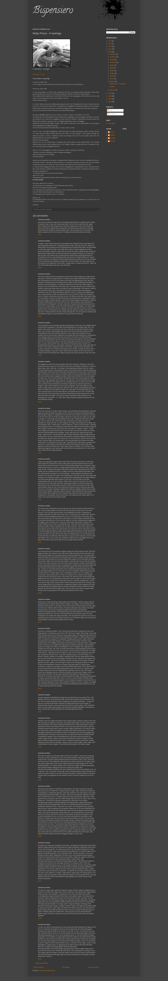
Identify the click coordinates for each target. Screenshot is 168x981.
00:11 (39, 234)
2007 (110, 99)
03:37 (39, 622)
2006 (110, 101)
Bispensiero (53, 11)
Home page (66, 967)
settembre (113, 62)
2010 (110, 52)
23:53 (39, 316)
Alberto (112, 132)
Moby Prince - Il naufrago (117, 84)
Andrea (112, 135)
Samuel (112, 141)
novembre (113, 57)
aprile (112, 76)
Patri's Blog (111, 123)
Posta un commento (42, 963)
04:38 (39, 918)
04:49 (39, 836)
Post (109, 110)
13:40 (39, 780)
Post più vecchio (93, 967)
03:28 (39, 593)
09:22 (39, 267)
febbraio (113, 81)
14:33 (39, 499)
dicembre (113, 54)
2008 (110, 96)
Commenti (111, 114)
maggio (112, 73)
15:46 (39, 712)
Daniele (112, 138)
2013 (110, 43)
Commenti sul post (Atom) (47, 970)
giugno (112, 70)
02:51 (39, 959)
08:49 (39, 688)
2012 (110, 46)
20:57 (39, 881)
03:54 (39, 402)
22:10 (39, 542)
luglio (112, 68)
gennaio (112, 90)
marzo (112, 78)
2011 (110, 49)
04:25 (39, 355)
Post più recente (38, 967)
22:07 (39, 747)
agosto (112, 65)
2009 (110, 93)
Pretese (112, 86)
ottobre (112, 60)
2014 (110, 41)
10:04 (39, 453)
